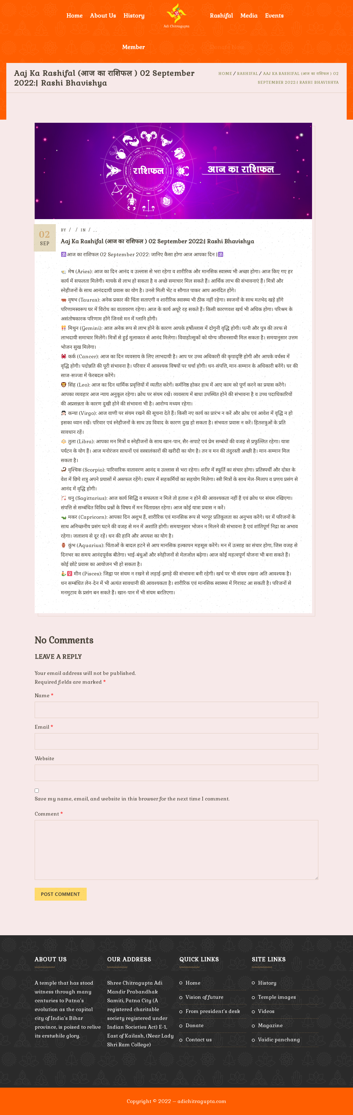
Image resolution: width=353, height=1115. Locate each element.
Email (44, 726)
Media (249, 15)
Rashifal (221, 15)
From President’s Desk (213, 1011)
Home (75, 15)
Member (133, 47)
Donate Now (227, 47)
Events (274, 15)
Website (44, 758)
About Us (103, 15)
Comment (49, 813)
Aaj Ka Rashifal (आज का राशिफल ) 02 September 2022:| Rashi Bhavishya (159, 241)
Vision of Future (204, 996)
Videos (266, 1011)
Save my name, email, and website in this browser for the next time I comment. (132, 798)
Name (44, 695)
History (134, 15)
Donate (195, 1025)
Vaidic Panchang (279, 1039)
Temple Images (277, 996)
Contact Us (199, 1039)
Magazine (270, 1025)
